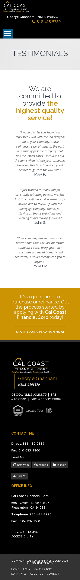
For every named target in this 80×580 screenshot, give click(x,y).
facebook (42, 465)
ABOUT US (36, 574)
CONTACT (53, 574)
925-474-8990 (40, 514)
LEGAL (33, 531)
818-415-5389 (49, 21)
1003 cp (19, 476)
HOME (15, 569)
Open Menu (8, 33)
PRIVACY (17, 531)
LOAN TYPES (18, 574)
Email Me (18, 457)
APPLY (26, 569)
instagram (22, 465)
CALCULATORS (43, 569)
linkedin (61, 465)
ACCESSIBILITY (22, 536)
